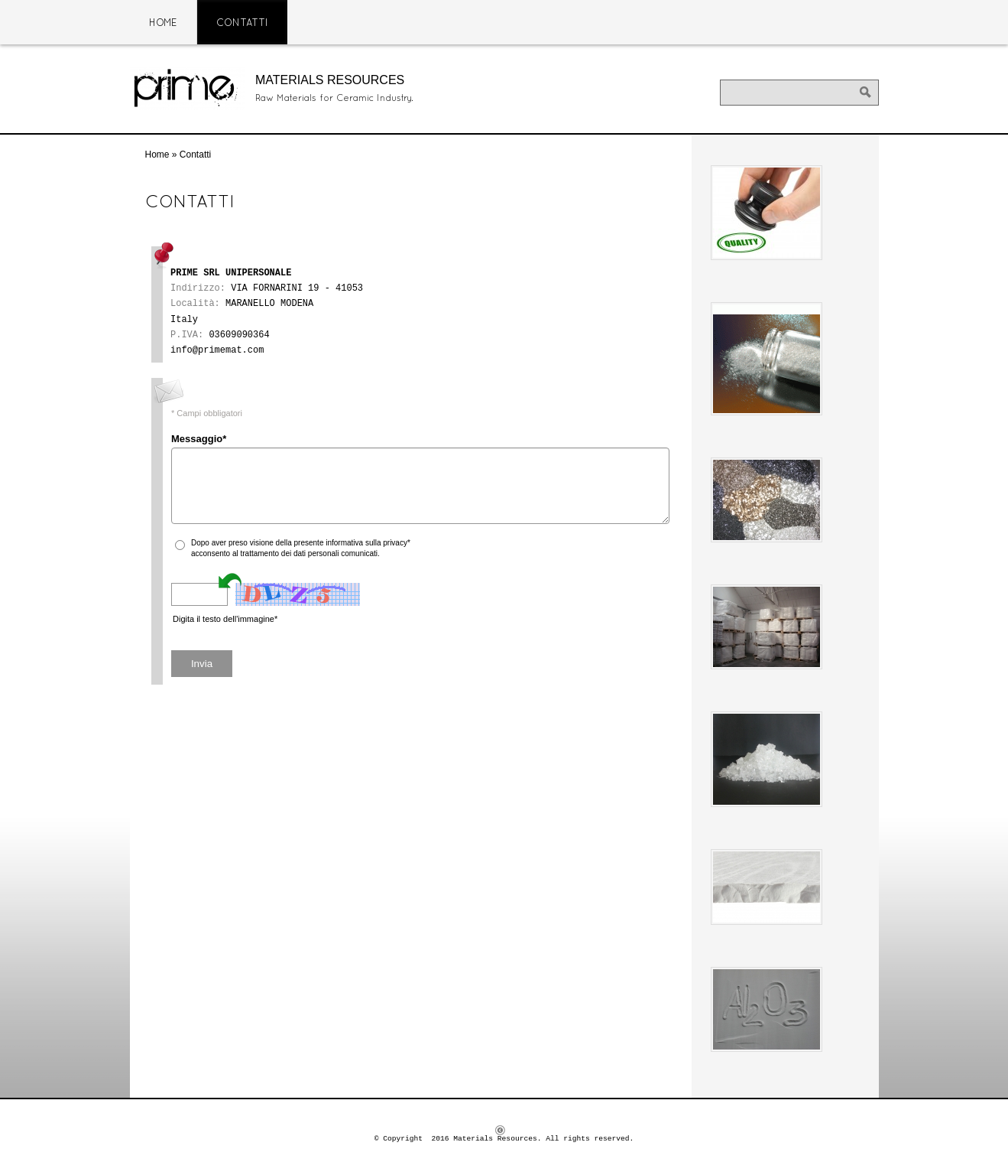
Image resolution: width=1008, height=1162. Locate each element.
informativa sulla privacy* (368, 543)
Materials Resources (329, 79)
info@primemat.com (217, 349)
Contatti (242, 23)
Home (163, 23)
